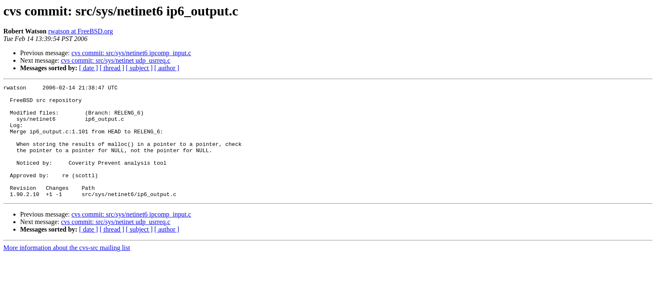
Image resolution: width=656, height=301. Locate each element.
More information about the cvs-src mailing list (66, 270)
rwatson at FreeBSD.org (80, 31)
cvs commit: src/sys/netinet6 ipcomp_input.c (131, 52)
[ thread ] (112, 67)
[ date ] (88, 67)
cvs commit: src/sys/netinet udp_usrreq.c (115, 60)
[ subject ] (139, 67)
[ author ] (166, 67)
